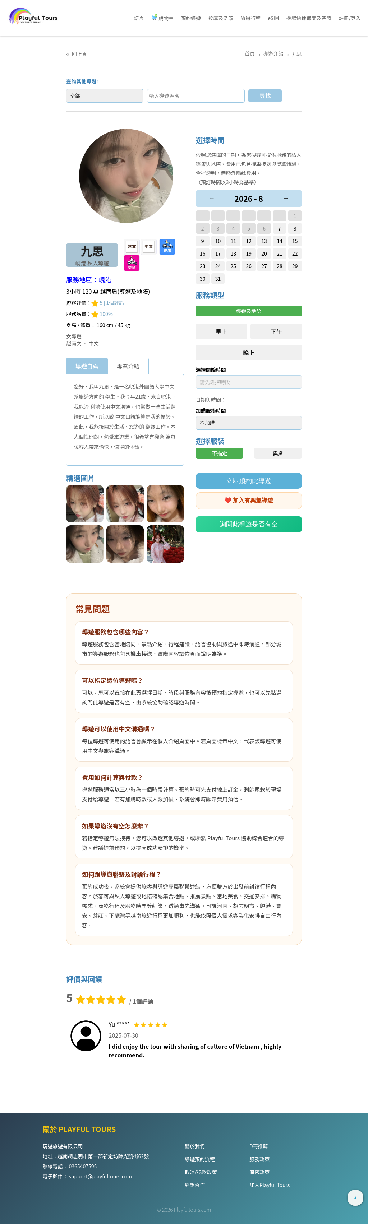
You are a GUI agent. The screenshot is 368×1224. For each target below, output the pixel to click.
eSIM (273, 18)
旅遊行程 (250, 18)
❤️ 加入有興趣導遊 (248, 500)
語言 (139, 18)
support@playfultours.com (100, 1176)
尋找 (267, 96)
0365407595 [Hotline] (83, 1166)
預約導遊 (191, 18)
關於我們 (195, 1146)
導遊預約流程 (200, 1159)
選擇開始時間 (211, 369)
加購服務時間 (211, 410)
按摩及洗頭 (220, 18)
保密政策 (259, 1172)
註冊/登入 (350, 18)
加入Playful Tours (269, 1184)
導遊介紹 (273, 53)
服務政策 (259, 1159)
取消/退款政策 (201, 1172)
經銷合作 (195, 1184)
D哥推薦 (258, 1146)
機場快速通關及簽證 (309, 18)
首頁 (250, 53)
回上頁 (79, 53)
